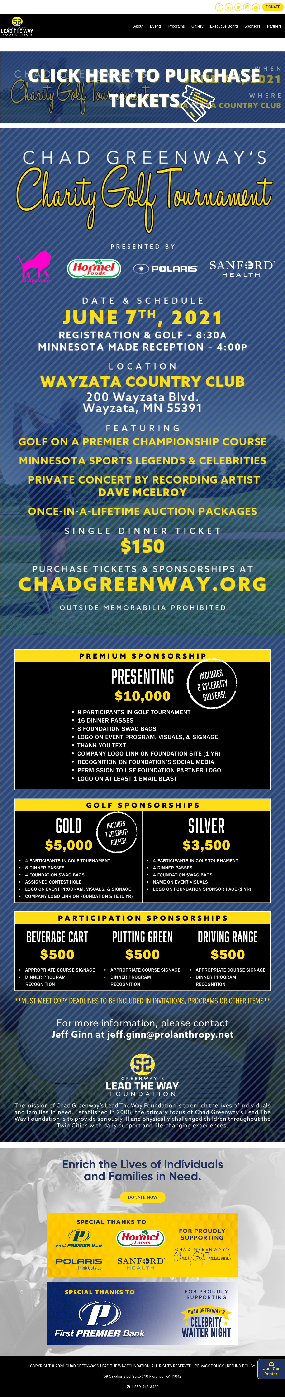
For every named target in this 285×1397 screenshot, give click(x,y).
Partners (274, 26)
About (138, 26)
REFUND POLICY (241, 1366)
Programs (176, 26)
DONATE (273, 7)
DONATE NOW (142, 1197)
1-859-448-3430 (145, 1387)
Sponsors (252, 26)
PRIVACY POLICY (209, 1366)
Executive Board (224, 26)
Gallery (197, 26)
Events (156, 26)
